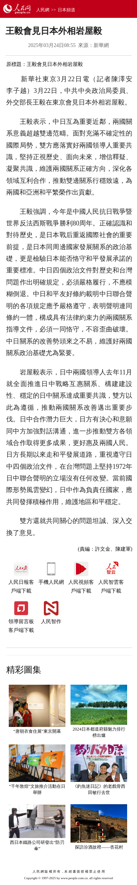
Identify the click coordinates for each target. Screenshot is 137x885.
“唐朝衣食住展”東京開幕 (37, 731)
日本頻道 (66, 9)
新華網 (101, 45)
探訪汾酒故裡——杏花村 (99, 847)
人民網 (42, 9)
